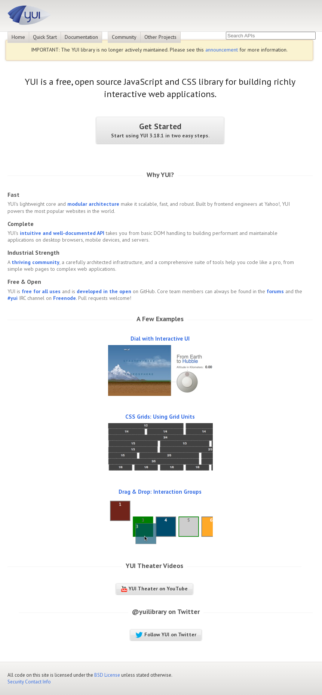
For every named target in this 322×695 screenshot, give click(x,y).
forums (275, 291)
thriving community (35, 262)
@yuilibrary (149, 611)
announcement (221, 49)
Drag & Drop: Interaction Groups (160, 491)
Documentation (81, 37)
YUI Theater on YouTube (154, 588)
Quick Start (45, 37)
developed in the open (104, 291)
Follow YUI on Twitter (165, 634)
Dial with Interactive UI (160, 338)
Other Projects (160, 37)
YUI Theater (144, 565)
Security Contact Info (29, 682)
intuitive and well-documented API (62, 233)
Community (124, 37)
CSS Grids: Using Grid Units (160, 416)
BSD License (107, 675)
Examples (170, 318)
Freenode (64, 298)
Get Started (160, 130)
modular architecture (93, 204)
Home (18, 37)
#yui (12, 298)
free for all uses (41, 291)
